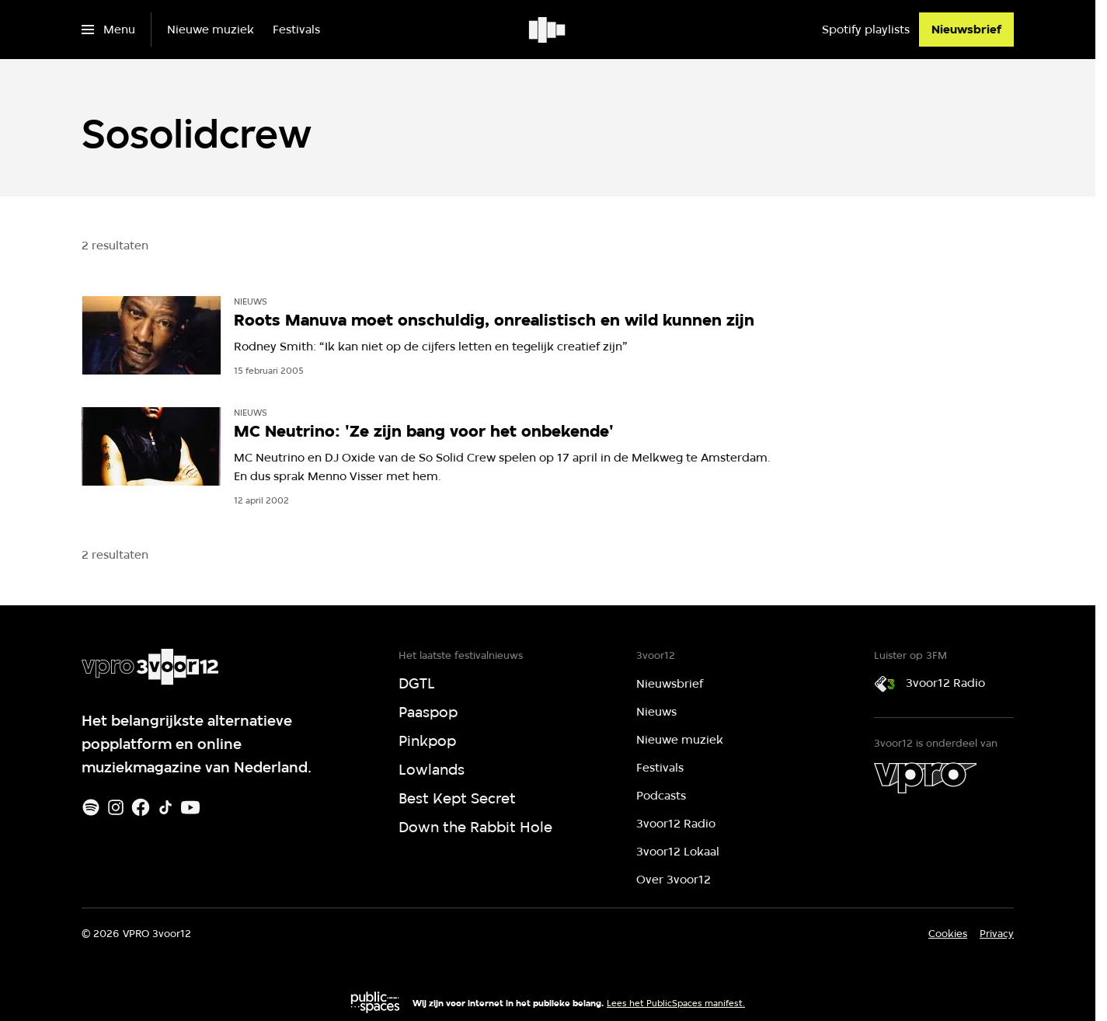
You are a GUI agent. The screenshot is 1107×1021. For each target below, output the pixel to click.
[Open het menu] (108, 29)
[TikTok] (165, 807)
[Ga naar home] (548, 29)
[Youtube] (190, 807)
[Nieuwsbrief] (966, 29)
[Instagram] (115, 807)
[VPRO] (925, 777)
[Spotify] (91, 807)
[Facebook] (140, 807)
